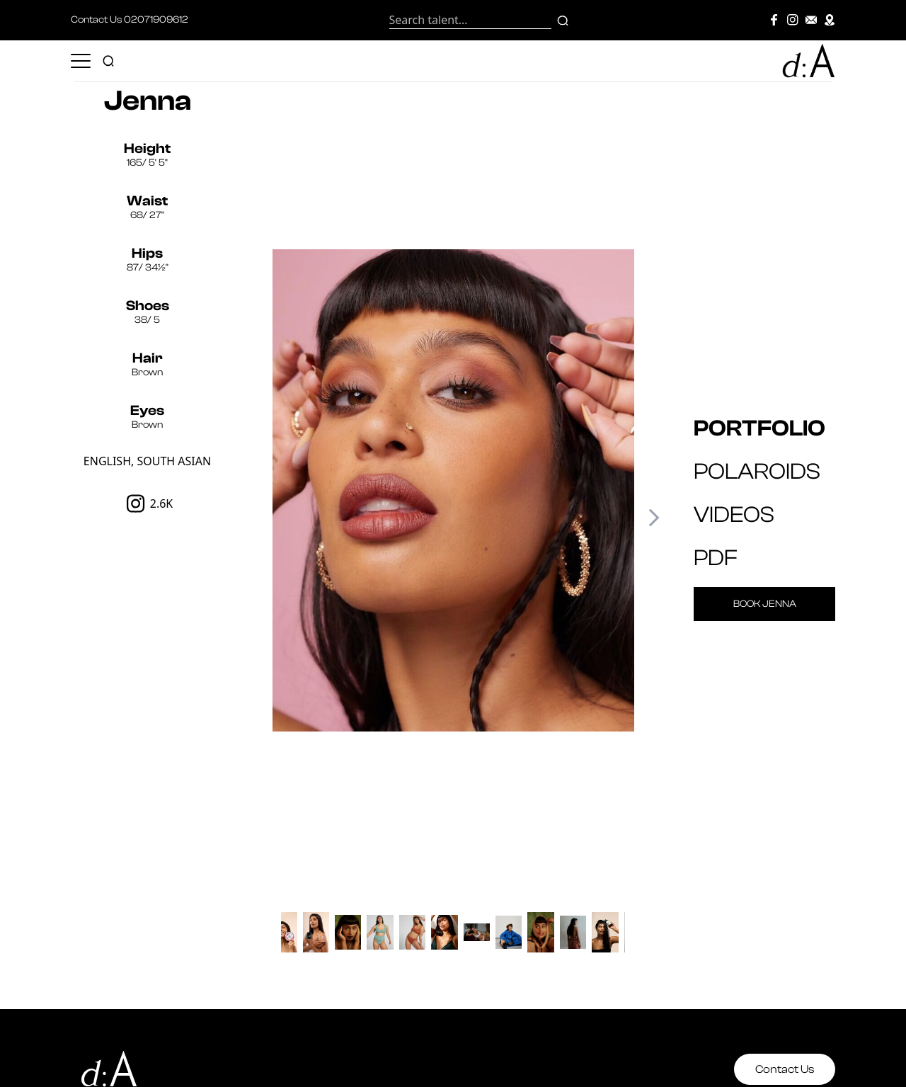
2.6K (147, 503)
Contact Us (784, 1069)
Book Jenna (764, 604)
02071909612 (156, 19)
